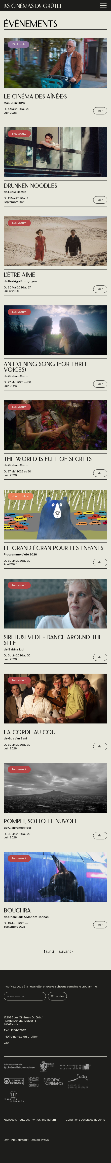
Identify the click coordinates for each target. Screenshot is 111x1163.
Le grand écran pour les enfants (53, 548)
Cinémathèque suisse (19, 1066)
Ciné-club (18, 44)
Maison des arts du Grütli (33, 1081)
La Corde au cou (29, 733)
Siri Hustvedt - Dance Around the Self (53, 640)
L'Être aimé (19, 275)
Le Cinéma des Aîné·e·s (35, 97)
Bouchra (17, 911)
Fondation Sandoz (78, 1081)
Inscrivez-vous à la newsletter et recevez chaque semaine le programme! (51, 986)
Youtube (23, 1119)
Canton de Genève (47, 1066)
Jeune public (20, 496)
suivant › (66, 951)
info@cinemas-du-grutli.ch (21, 1036)
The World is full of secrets (48, 459)
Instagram (49, 1119)
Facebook (10, 1119)
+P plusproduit (19, 1140)
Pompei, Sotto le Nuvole (41, 822)
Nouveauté (19, 133)
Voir (100, 110)
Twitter (35, 1119)
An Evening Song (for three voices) (46, 367)
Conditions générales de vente (85, 1119)
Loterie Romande (14, 1081)
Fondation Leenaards (14, 1096)
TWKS (44, 1140)
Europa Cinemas (53, 1081)
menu (103, 5)
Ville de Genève (75, 1066)
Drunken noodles (30, 186)
